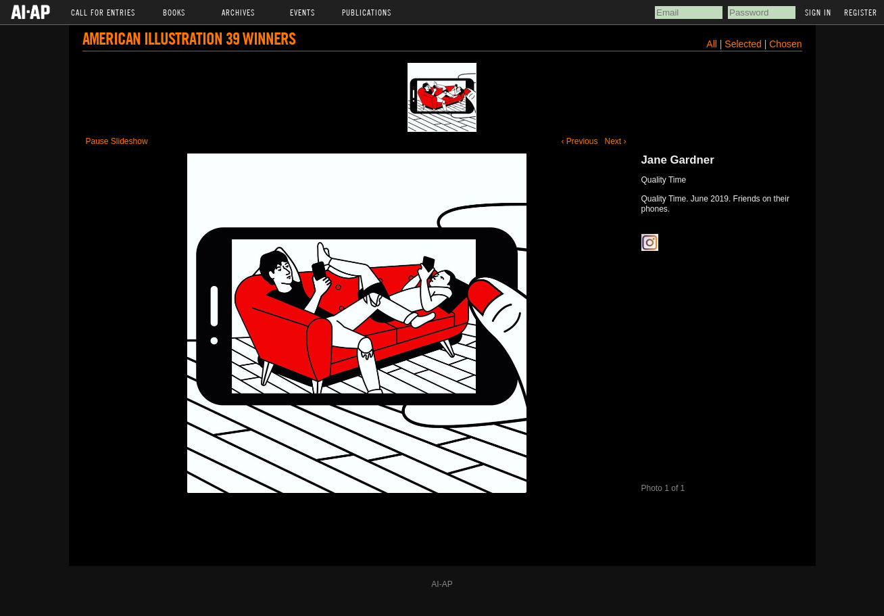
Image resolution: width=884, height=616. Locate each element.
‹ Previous (579, 141)
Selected (744, 44)
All (711, 44)
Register (860, 12)
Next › (615, 141)
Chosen (785, 44)
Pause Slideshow (117, 141)
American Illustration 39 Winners (188, 38)
